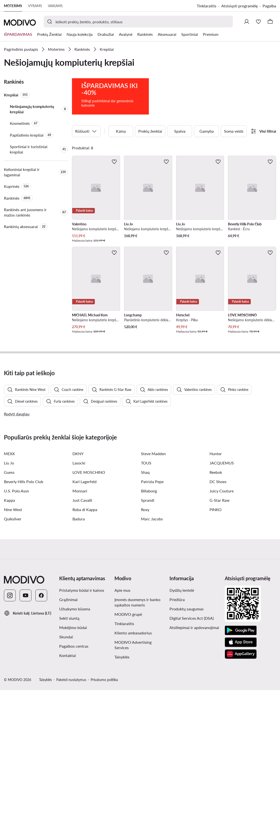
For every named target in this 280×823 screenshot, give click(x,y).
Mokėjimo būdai (73, 760)
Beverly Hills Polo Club (23, 614)
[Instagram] (10, 728)
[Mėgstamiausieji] (258, 21)
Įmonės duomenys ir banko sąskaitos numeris (137, 735)
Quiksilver (12, 651)
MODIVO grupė (128, 747)
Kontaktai (67, 788)
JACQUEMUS (222, 595)
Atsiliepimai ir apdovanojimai (194, 760)
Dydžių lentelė (181, 723)
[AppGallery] (241, 787)
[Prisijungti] (246, 21)
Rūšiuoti (86, 152)
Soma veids (233, 152)
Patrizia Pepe (152, 614)
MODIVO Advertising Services (133, 778)
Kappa (9, 633)
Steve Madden (153, 586)
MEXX (9, 586)
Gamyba (206, 152)
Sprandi (147, 633)
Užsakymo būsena (74, 741)
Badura (78, 651)
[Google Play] (241, 763)
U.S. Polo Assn (16, 623)
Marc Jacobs (152, 651)
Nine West (13, 642)
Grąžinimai (68, 732)
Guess (9, 605)
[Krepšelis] (270, 21)
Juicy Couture (222, 623)
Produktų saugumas (186, 741)
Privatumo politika (104, 812)
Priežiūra (177, 732)
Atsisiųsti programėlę (239, 5)
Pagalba (269, 5)
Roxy (145, 642)
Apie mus (122, 723)
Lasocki (78, 595)
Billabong (149, 623)
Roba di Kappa (84, 642)
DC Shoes (218, 614)
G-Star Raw (220, 633)
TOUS (146, 595)
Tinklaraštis (206, 5)
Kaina (121, 152)
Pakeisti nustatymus (71, 812)
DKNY (78, 586)
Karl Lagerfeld (84, 614)
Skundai (66, 769)
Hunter (216, 586)
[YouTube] (25, 728)
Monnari (79, 623)
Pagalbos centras (73, 779)
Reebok (216, 605)
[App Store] (241, 775)
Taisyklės (121, 789)
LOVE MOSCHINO (88, 605)
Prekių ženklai (150, 152)
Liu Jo (9, 595)
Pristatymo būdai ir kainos (81, 723)
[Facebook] (41, 728)
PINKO (216, 642)
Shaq (145, 605)
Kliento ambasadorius (133, 765)
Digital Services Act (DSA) (191, 751)
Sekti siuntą (69, 751)
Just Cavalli (82, 633)
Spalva (179, 152)
